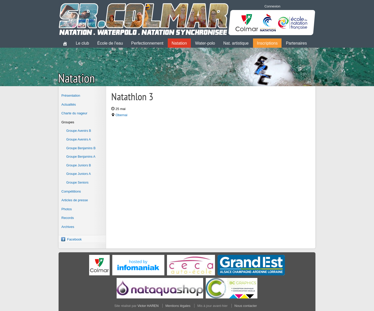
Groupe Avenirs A (78, 139)
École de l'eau (110, 43)
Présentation (70, 95)
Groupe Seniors (77, 182)
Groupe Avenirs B (78, 131)
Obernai (121, 115)
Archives (67, 227)
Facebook (74, 239)
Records (67, 218)
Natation (179, 43)
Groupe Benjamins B (81, 148)
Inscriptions (267, 43)
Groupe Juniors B (78, 165)
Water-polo (205, 43)
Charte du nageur (74, 113)
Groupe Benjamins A (80, 156)
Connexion (272, 6)
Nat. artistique (236, 43)
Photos (66, 209)
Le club (82, 43)
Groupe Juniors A (78, 174)
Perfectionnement (147, 43)
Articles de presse (74, 200)
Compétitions (71, 191)
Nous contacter (246, 306)
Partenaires (296, 43)
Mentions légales (178, 306)
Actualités (68, 104)
